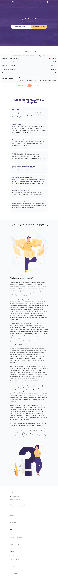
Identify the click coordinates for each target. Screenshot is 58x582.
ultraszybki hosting (39, 179)
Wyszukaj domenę (39, 26)
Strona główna (15, 51)
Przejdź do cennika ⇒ (23, 117)
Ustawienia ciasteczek (15, 499)
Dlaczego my (14, 515)
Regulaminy (13, 566)
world (34, 51)
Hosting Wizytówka (16, 537)
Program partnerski (15, 548)
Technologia (13, 519)
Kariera (12, 526)
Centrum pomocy (15, 559)
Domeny (26, 51)
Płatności (12, 570)
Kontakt (12, 556)
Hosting (12, 534)
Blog (11, 563)
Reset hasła (13, 573)
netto (20, 85)
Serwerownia (14, 522)
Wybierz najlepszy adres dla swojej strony (29, 224)
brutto (37, 85)
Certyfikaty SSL (14, 544)
